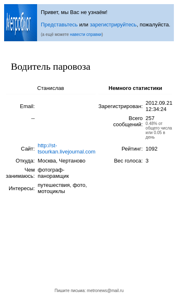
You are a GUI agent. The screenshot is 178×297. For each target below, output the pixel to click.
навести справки (86, 34)
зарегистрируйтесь (113, 24)
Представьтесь (59, 24)
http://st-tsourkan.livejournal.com (66, 148)
